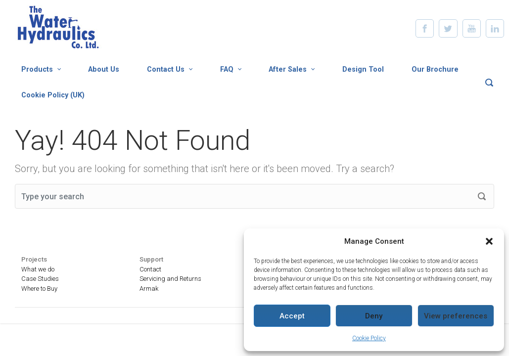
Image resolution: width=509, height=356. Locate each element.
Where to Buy (39, 288)
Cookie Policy (369, 338)
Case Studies (40, 278)
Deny (373, 316)
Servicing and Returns (170, 278)
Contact (150, 269)
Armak (148, 288)
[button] (489, 241)
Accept (292, 316)
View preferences (455, 316)
